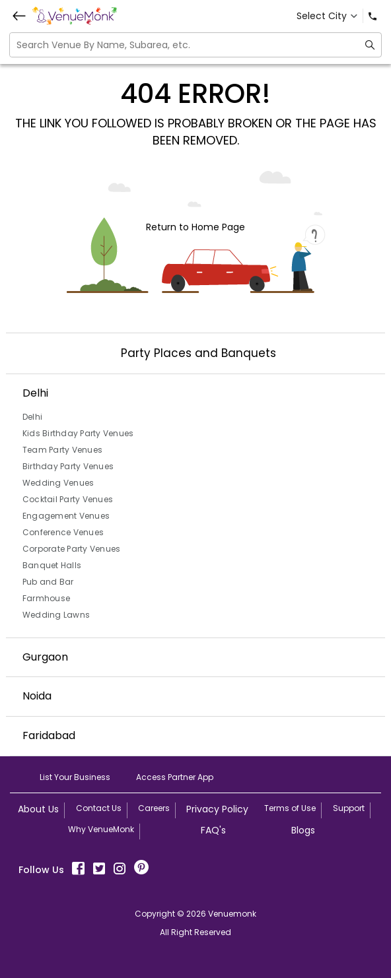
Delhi (32, 416)
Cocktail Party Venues (67, 499)
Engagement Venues (66, 515)
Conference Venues (63, 532)
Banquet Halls (51, 565)
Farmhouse (46, 598)
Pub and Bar (48, 581)
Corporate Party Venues (71, 548)
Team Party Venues (62, 449)
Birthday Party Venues (68, 466)
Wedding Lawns (56, 614)
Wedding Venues (58, 482)
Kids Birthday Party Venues (78, 433)
